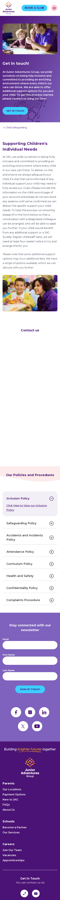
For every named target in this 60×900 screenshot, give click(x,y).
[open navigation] (54, 8)
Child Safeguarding (16, 127)
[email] (36, 893)
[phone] (24, 893)
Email (6, 639)
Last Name (9, 670)
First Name (9, 654)
